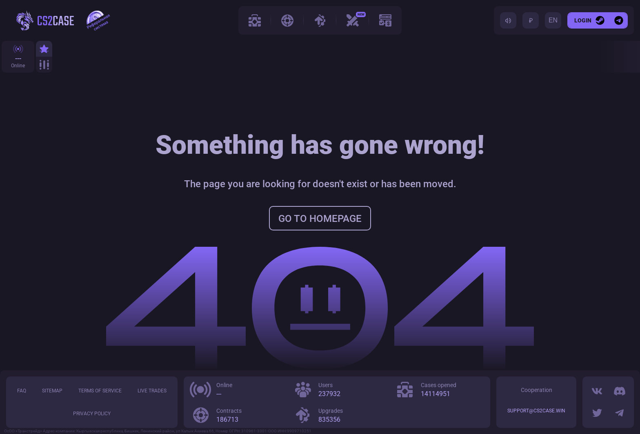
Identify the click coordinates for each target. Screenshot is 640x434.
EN (553, 20)
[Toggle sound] (508, 20)
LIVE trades (152, 391)
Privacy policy (92, 413)
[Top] (44, 49)
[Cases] (254, 20)
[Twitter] (597, 413)
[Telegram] (619, 413)
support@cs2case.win (536, 411)
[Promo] (385, 20)
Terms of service (100, 391)
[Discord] (619, 391)
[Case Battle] (352, 20)
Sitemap (52, 391)
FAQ (21, 391)
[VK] (597, 391)
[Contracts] (287, 20)
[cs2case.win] (40, 20)
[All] (44, 65)
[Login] (589, 20)
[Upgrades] (320, 20)
